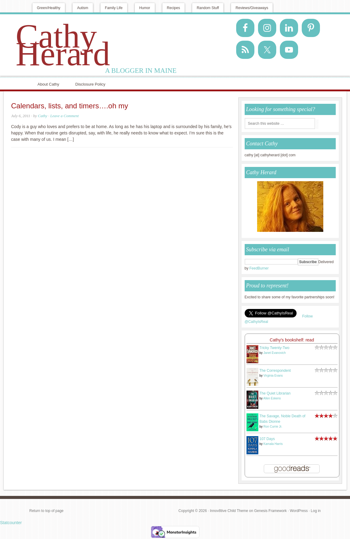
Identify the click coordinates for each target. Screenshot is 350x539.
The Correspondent (275, 370)
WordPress (299, 511)
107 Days (267, 439)
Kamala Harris (273, 444)
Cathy (42, 116)
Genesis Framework (270, 511)
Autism (82, 8)
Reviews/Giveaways (252, 8)
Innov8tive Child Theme (229, 511)
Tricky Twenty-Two (275, 348)
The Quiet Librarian (275, 393)
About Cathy (48, 84)
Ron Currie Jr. (272, 426)
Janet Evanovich (274, 352)
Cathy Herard (63, 45)
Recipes (173, 8)
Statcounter (11, 522)
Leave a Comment (64, 116)
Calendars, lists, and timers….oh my (69, 106)
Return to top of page (46, 511)
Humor (144, 8)
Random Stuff (208, 8)
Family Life (114, 8)
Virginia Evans (273, 375)
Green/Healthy (48, 8)
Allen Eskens (272, 398)
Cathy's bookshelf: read (292, 339)
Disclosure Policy (90, 84)
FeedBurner (259, 268)
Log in (316, 511)
